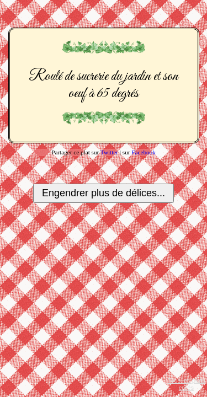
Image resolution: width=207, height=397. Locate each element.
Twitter (109, 152)
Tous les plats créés (186, 384)
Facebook (143, 152)
